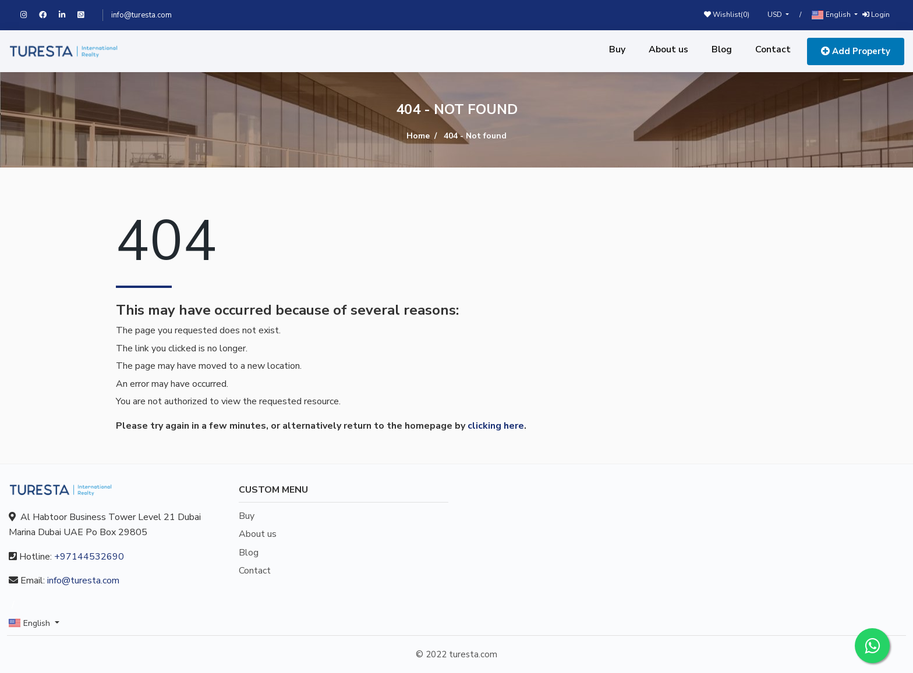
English (832, 15)
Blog (722, 49)
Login (876, 14)
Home (418, 135)
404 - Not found (475, 135)
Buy (617, 49)
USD (775, 14)
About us (668, 49)
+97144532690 (89, 556)
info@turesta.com (141, 15)
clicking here (496, 425)
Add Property (855, 51)
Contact (773, 49)
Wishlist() (726, 14)
